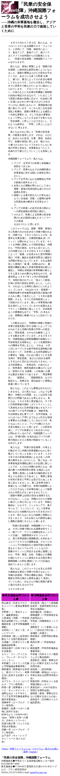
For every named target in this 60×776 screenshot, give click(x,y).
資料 (25, 752)
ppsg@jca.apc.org (38, 772)
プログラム (37, 749)
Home (5, 749)
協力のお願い (52, 749)
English (33, 752)
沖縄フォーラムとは (20, 749)
